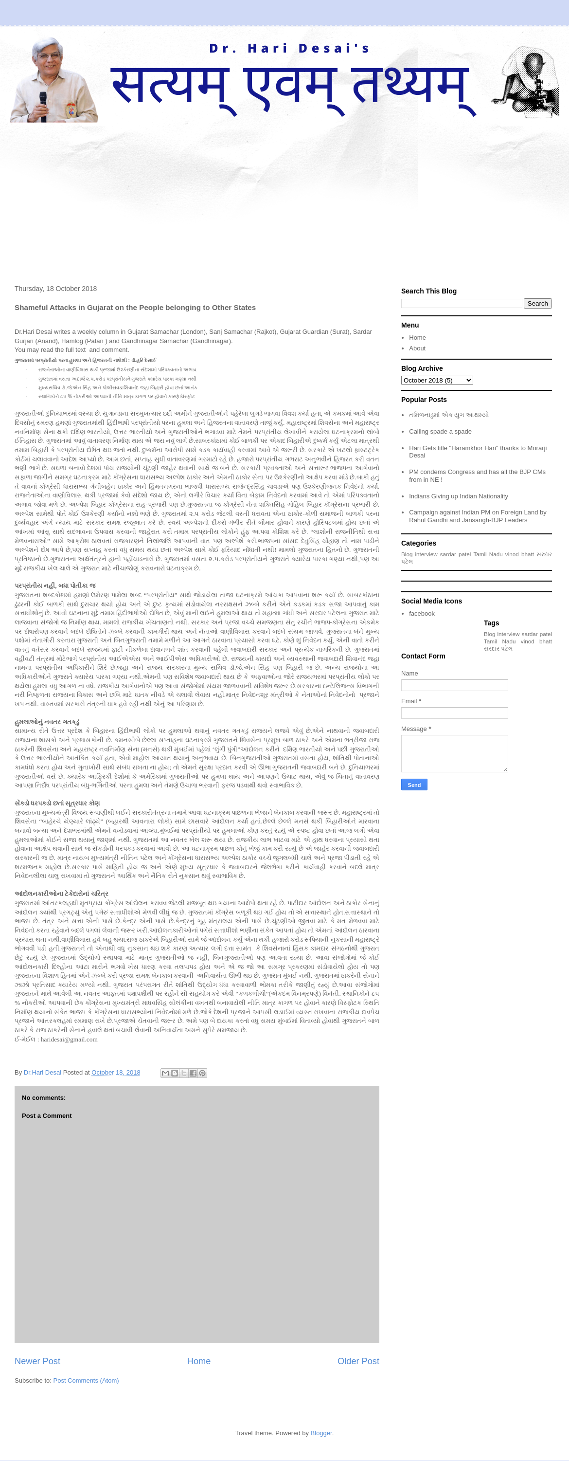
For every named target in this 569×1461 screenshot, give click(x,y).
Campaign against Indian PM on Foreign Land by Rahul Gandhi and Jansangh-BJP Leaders (478, 516)
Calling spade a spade (440, 431)
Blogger (321, 1433)
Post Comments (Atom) (86, 1380)
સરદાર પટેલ (498, 648)
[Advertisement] (284, 196)
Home (199, 1361)
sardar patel (455, 554)
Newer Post (37, 1361)
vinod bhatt (519, 554)
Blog (406, 554)
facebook (422, 613)
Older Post (358, 1361)
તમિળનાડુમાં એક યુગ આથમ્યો (449, 415)
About (417, 348)
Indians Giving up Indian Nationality (458, 496)
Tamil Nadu (487, 554)
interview (426, 554)
